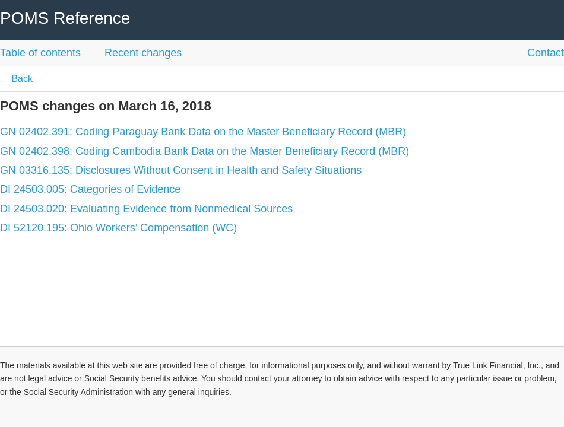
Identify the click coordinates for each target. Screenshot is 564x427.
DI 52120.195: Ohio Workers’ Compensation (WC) (118, 228)
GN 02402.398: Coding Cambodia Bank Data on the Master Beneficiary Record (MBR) (204, 151)
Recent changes (143, 53)
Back (21, 79)
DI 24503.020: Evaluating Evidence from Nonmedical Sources (146, 209)
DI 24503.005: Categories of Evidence (90, 189)
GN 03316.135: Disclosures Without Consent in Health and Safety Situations (181, 170)
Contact (545, 53)
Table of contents (40, 53)
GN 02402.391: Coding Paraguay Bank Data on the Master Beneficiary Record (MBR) (203, 132)
